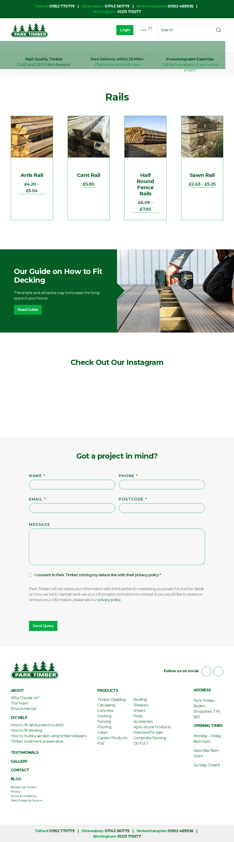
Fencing (104, 720)
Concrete (105, 710)
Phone (129, 475)
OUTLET (140, 742)
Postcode (133, 498)
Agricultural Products (152, 726)
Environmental (23, 708)
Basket (141, 31)
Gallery (175, 47)
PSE (100, 742)
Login (115, 31)
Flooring (104, 726)
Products (57, 47)
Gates (102, 731)
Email (38, 498)
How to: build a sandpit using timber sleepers (48, 735)
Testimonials (24, 751)
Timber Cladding (111, 699)
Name (37, 475)
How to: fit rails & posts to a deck (37, 724)
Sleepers (140, 704)
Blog (138, 47)
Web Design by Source (26, 799)
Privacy (16, 791)
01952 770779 (61, 6)
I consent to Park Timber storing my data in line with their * (98, 574)
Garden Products (112, 737)
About (17, 47)
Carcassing (106, 704)
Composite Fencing (149, 737)
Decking (104, 715)
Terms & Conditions (23, 795)
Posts (138, 715)
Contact (215, 47)
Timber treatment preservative (37, 740)
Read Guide (28, 309)
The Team (19, 702)
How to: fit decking (26, 729)
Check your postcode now (117, 64)
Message (39, 524)
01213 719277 (129, 12)
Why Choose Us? (25, 697)
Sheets (139, 710)
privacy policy (147, 574)
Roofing (140, 699)
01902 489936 (180, 6)
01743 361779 (117, 6)
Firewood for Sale (148, 731)
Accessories (142, 720)
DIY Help (100, 47)
